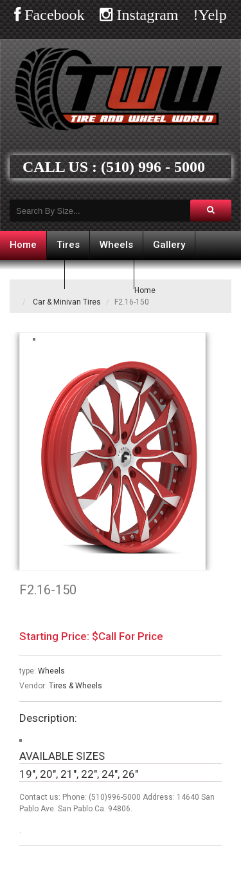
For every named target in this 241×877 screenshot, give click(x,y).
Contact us (99, 273)
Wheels (116, 244)
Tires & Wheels (75, 685)
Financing (32, 273)
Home (23, 244)
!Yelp (210, 15)
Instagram (146, 15)
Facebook (52, 15)
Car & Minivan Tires (67, 301)
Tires (68, 244)
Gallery (169, 244)
